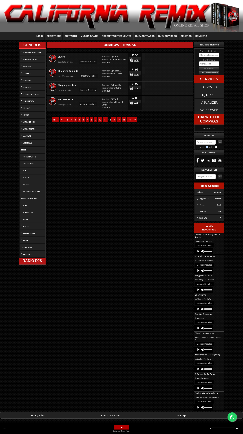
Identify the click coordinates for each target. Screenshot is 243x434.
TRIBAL (26, 240)
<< (62, 119)
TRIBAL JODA (26, 247)
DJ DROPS (209, 94)
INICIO (39, 36)
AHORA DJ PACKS (30, 59)
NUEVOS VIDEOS (167, 36)
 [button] (210, 428)
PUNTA (26, 177)
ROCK (25, 205)
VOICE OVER (209, 110)
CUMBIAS (27, 73)
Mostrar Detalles (88, 61)
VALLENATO (28, 254)
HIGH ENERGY (28, 101)
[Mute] (202, 251)
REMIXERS (201, 36)
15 (124, 119)
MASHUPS (27, 136)
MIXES (23, 150)
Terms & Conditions (109, 415)
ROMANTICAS (29, 212)
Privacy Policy (37, 415)
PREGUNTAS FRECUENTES (117, 36)
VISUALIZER (209, 102)
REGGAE (26, 184)
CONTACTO (70, 36)
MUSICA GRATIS (89, 36)
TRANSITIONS (29, 233)
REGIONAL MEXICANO (32, 191)
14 (119, 119)
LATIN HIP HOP (29, 122)
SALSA (25, 219)
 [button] (237, 428)
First (55, 119)
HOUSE (26, 115)
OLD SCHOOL (28, 164)
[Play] (198, 251)
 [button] (121, 427)
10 (100, 119)
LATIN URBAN (29, 129)
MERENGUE (27, 143)
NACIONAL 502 (29, 157)
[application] (203, 251)
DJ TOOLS (27, 87)
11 (105, 119)
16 (129, 119)
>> (134, 119)
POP (24, 171)
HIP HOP (26, 108)
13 (113, 119)
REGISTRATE (53, 36)
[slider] (208, 251)
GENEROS (186, 36)
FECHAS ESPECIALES (31, 94)
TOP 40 (26, 226)
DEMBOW (27, 80)
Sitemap (181, 415)
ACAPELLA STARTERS (32, 52)
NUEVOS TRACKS (145, 36)
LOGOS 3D (209, 87)
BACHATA (27, 66)
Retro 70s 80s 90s (29, 198)
